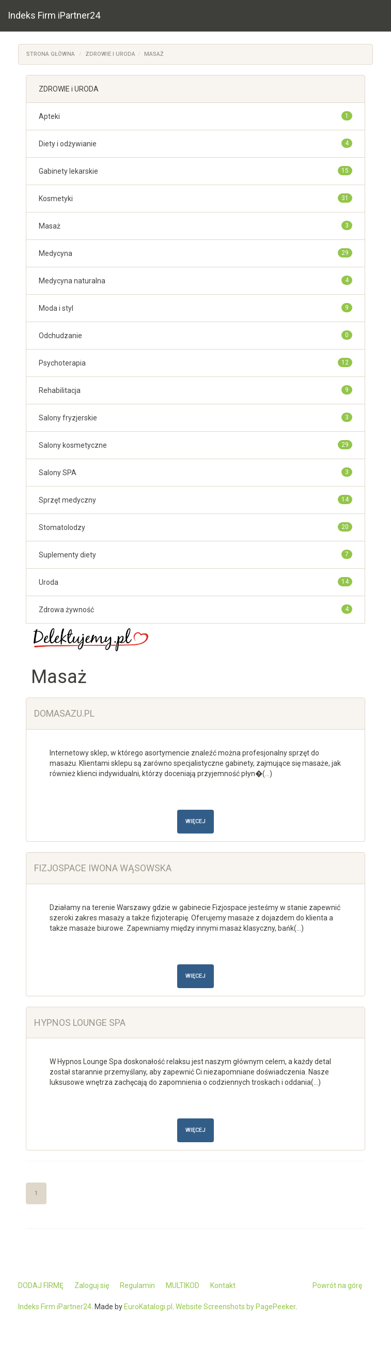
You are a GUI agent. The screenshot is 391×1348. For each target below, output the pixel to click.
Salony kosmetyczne (73, 445)
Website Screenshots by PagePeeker (235, 1306)
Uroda (48, 582)
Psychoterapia (62, 363)
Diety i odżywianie (68, 144)
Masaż (154, 54)
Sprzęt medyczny (67, 500)
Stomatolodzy (62, 527)
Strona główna (50, 54)
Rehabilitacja (60, 390)
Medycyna (55, 253)
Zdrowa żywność (66, 609)
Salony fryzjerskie (68, 418)
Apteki (49, 116)
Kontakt (223, 1285)
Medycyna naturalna (72, 281)
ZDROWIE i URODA (110, 54)
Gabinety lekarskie (68, 171)
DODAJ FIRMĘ (41, 1285)
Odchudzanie (60, 335)
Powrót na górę (337, 1285)
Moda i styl (56, 308)
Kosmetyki (56, 198)
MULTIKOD (182, 1285)
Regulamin (137, 1285)
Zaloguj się (91, 1285)
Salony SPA (57, 472)
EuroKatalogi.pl (148, 1306)
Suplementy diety (67, 555)
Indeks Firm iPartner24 (54, 15)
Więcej (195, 821)
